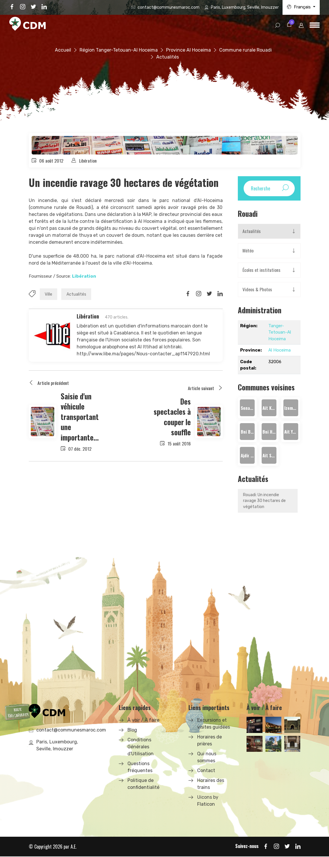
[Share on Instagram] (198, 294)
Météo (248, 251)
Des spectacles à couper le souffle (172, 416)
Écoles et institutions (261, 270)
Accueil (63, 50)
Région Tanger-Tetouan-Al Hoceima (119, 50)
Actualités (77, 294)
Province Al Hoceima (188, 50)
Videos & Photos (257, 289)
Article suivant (205, 388)
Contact (206, 771)
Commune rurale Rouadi (245, 50)
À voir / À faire (143, 720)
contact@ (168, 7)
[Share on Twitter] (209, 294)
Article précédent (49, 383)
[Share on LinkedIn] (220, 294)
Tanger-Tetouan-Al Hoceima (279, 332)
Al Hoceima (279, 350)
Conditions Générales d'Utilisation (140, 747)
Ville (49, 294)
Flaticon (206, 804)
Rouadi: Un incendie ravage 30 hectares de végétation (264, 501)
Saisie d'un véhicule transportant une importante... (80, 416)
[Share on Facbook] (187, 294)
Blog (132, 730)
